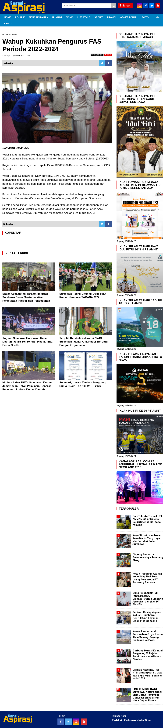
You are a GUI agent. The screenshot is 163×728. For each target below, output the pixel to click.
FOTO (145, 17)
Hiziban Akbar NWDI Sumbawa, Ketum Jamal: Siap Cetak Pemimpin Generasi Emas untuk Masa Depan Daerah (27, 386)
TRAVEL (111, 17)
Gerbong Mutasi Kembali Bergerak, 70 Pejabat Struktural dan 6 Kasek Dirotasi (147, 655)
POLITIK (20, 17)
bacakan (97, 55)
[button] (157, 15)
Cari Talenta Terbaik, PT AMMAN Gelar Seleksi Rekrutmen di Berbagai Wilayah (147, 520)
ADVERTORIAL (129, 17)
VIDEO (7, 23)
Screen (125, 5)
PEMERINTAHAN (38, 17)
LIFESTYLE (83, 17)
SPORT (98, 17)
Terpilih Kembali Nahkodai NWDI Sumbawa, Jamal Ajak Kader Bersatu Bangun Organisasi (83, 342)
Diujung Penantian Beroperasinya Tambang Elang (147, 557)
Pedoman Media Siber (137, 720)
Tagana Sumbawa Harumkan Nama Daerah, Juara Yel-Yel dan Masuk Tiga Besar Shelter (27, 342)
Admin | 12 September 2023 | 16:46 (16, 56)
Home (5, 34)
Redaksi (117, 720)
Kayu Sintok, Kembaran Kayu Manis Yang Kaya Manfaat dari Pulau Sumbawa (146, 539)
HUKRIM (57, 17)
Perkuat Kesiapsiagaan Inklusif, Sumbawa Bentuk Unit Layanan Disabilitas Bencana (146, 616)
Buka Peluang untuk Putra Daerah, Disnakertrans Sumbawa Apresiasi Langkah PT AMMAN (147, 599)
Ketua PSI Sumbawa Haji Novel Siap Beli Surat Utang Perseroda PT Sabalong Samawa (147, 578)
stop (108, 55)
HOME (7, 17)
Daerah (14, 34)
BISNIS (70, 17)
